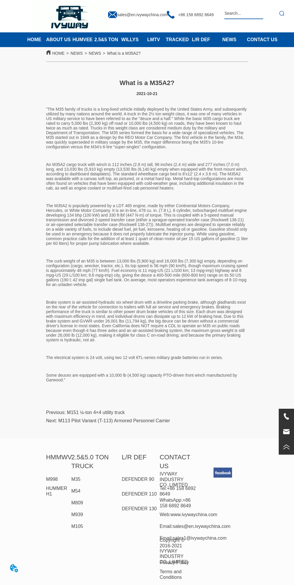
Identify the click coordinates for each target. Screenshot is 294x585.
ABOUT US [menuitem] (58, 39)
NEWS (76, 53)
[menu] (117, 39)
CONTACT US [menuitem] (262, 39)
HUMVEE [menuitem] (83, 39)
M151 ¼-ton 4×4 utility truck (96, 412)
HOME (58, 53)
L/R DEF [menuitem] (201, 39)
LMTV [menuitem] (153, 39)
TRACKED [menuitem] (177, 39)
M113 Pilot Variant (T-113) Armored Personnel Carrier (114, 420)
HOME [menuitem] (34, 39)
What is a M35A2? (123, 53)
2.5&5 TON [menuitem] (106, 39)
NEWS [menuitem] (229, 39)
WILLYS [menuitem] (130, 39)
